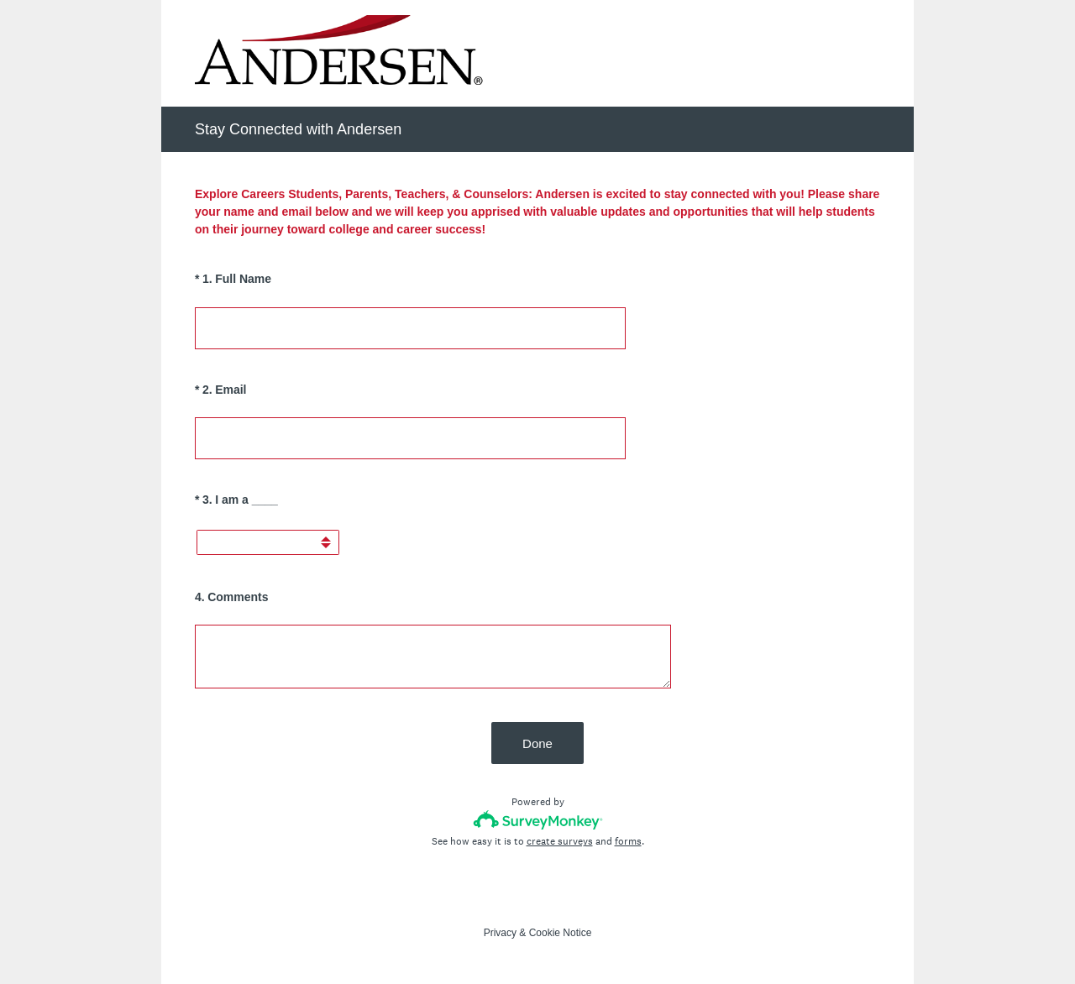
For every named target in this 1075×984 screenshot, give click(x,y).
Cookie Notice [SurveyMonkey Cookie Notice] (560, 933)
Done (537, 743)
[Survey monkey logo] (538, 820)
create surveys (560, 841)
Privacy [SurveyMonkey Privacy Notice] (500, 933)
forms (628, 841)
